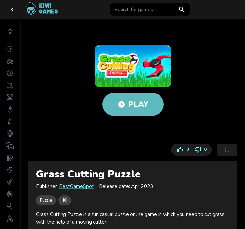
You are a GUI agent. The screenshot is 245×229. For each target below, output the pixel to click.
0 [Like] (181, 150)
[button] (10, 31)
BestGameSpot (76, 186)
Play (133, 104)
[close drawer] (12, 9)
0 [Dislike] (201, 150)
